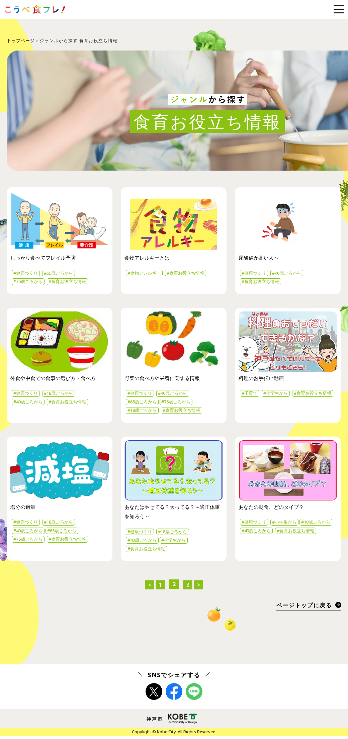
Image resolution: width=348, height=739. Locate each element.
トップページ (21, 40)
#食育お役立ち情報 (72, 282)
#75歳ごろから (30, 282)
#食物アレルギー (146, 273)
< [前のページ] (149, 588)
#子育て (250, 395)
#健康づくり (27, 273)
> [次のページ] (198, 588)
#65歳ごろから (63, 273)
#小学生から (279, 395)
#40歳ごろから (291, 273)
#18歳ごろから (63, 395)
